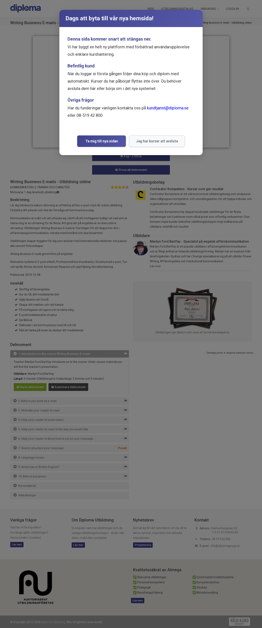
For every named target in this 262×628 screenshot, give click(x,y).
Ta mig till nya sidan (101, 141)
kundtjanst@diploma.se (168, 108)
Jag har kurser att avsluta (155, 141)
